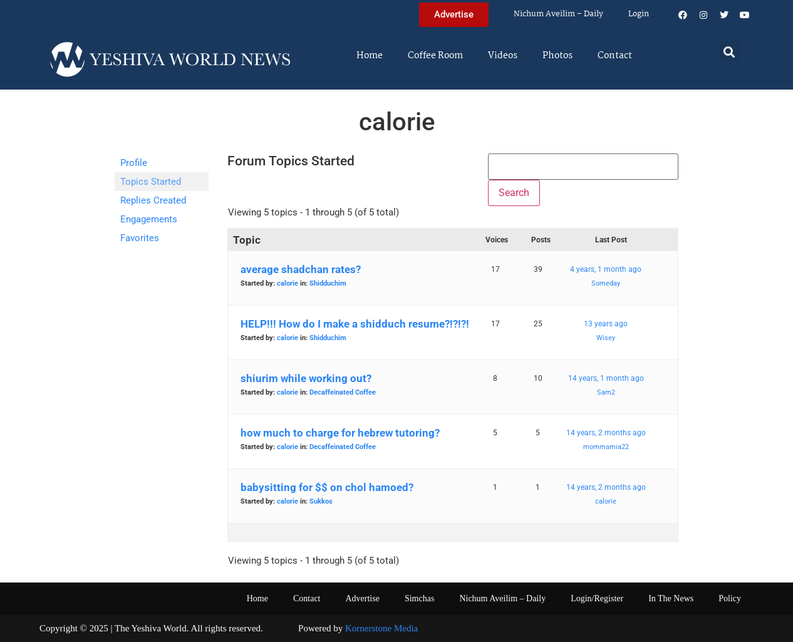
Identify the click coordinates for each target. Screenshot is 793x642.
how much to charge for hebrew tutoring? (340, 433)
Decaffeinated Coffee (342, 392)
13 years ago (606, 323)
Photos (557, 55)
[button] (729, 51)
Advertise (362, 598)
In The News (670, 598)
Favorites (139, 238)
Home (369, 55)
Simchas (419, 598)
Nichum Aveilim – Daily (558, 14)
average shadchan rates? (301, 269)
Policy (729, 598)
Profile (133, 162)
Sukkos (321, 501)
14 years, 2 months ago (606, 432)
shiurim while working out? (306, 378)
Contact (615, 55)
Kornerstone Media (381, 628)
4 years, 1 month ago (605, 269)
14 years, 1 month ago (606, 378)
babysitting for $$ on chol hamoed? (327, 487)
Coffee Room (435, 55)
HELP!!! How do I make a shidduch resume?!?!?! (355, 324)
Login (638, 14)
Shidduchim (327, 283)
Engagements (148, 219)
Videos (502, 55)
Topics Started (150, 181)
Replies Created (153, 200)
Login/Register (597, 598)
